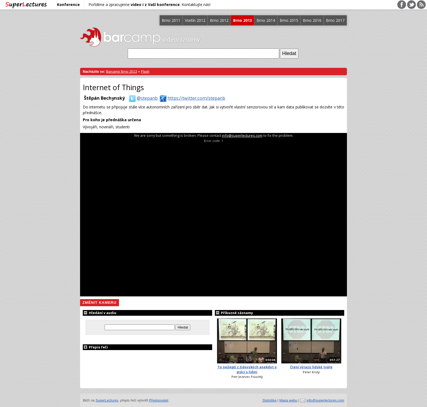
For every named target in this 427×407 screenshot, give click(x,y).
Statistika (269, 400)
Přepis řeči (95, 347)
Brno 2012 (219, 20)
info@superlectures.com (242, 135)
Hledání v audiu (99, 312)
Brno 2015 (289, 20)
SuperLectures (107, 400)
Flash (145, 71)
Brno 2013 (242, 20)
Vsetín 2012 (195, 20)
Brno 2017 (335, 20)
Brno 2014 (266, 20)
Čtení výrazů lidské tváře (311, 367)
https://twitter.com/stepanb (191, 98)
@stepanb (142, 98)
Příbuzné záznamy (234, 312)
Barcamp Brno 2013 (121, 71)
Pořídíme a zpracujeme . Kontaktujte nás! (150, 4)
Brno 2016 (312, 20)
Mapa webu (288, 400)
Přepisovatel (158, 400)
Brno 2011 (171, 20)
